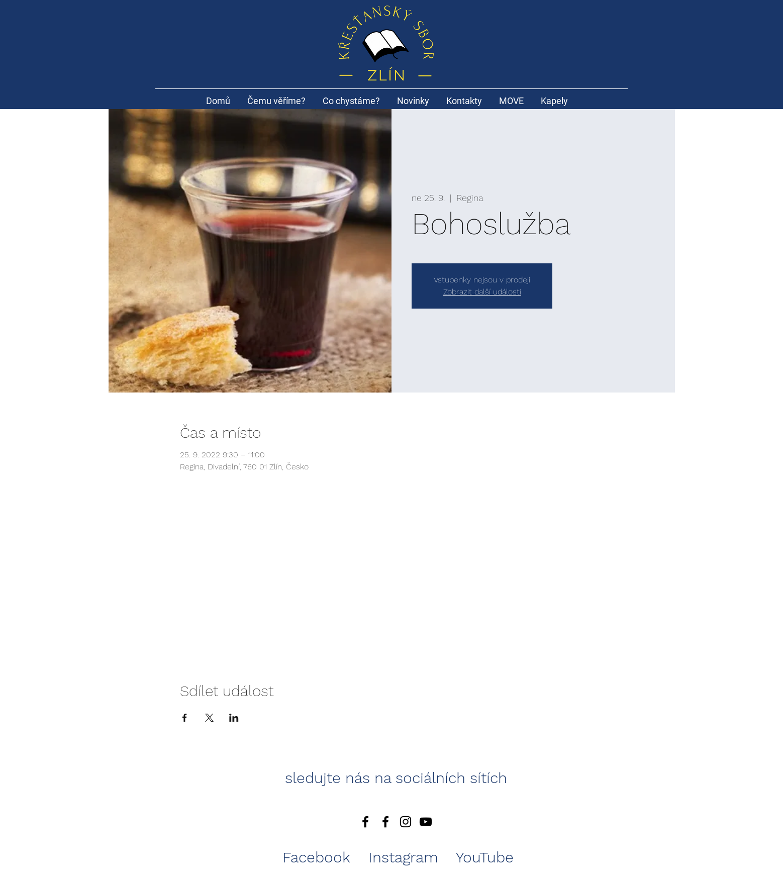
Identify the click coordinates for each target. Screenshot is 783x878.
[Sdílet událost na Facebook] (184, 718)
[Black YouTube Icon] (425, 821)
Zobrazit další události (482, 292)
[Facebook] (365, 821)
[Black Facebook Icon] (385, 821)
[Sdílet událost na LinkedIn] (234, 718)
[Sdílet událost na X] (209, 718)
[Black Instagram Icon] (405, 821)
